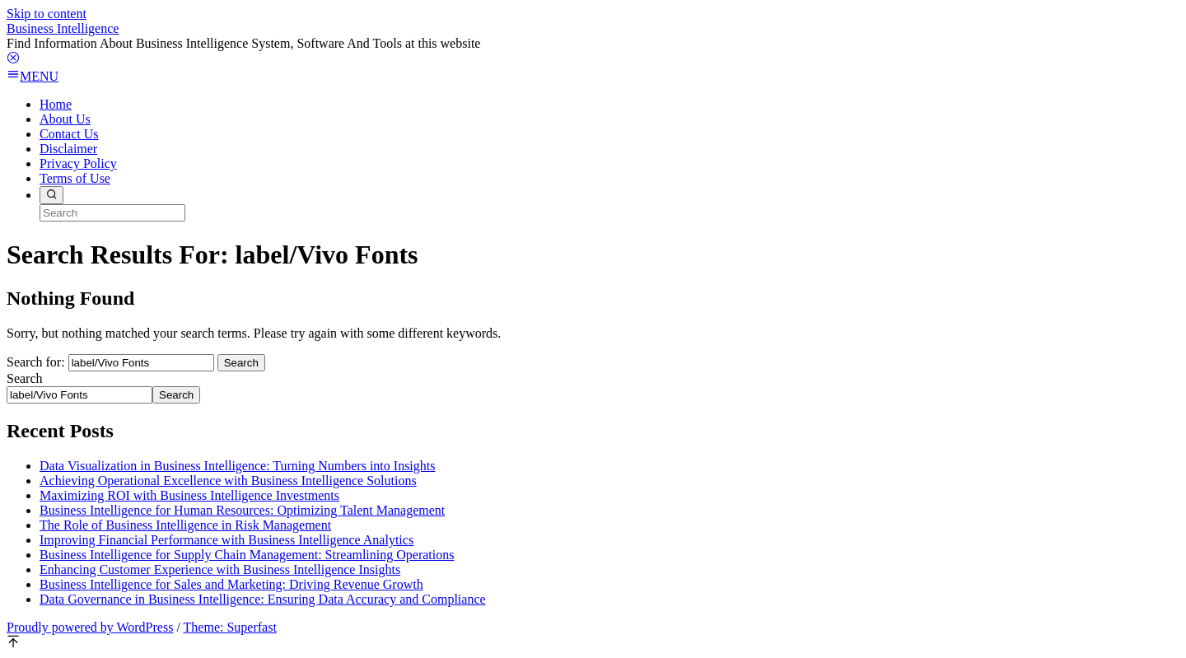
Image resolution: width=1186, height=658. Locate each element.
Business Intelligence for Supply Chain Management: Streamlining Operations (247, 555)
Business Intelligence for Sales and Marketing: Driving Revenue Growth (231, 584)
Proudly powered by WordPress (90, 627)
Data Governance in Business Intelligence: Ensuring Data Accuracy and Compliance (263, 599)
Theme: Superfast (230, 627)
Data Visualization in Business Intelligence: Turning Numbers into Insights (237, 466)
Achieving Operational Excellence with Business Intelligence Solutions (228, 481)
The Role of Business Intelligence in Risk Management (185, 525)
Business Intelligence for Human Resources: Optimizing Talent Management (242, 510)
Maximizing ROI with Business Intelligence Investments (189, 495)
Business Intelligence (63, 28)
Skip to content (46, 14)
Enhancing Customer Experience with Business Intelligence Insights (220, 569)
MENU (32, 76)
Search (25, 378)
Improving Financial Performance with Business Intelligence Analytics (226, 540)
